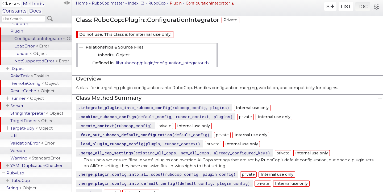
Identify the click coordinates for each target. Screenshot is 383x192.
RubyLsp (15, 172)
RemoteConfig (34, 83)
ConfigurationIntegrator (43, 38)
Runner (27, 98)
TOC (363, 6)
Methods (33, 4)
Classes (11, 4)
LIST (346, 6)
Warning (35, 158)
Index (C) (136, 3)
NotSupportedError (41, 60)
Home (82, 3)
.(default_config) (144, 134)
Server (16, 105)
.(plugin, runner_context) (139, 143)
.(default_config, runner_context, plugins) (155, 116)
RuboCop (20, 180)
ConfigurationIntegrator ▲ (210, 3)
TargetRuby (31, 128)
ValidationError (32, 143)
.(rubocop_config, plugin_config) (157, 174)
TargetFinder (32, 120)
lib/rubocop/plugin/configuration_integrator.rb (162, 62)
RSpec (17, 68)
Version (17, 150)
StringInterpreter (36, 113)
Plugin (16, 31)
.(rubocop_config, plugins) (153, 107)
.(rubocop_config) (115, 125)
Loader (30, 53)
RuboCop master (108, 3)
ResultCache (32, 90)
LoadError (31, 46)
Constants (14, 11)
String (21, 187)
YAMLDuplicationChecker (36, 165)
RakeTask (29, 75)
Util (13, 135)
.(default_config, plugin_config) (164, 183)
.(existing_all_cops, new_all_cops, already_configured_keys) (174, 152)
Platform (19, 23)
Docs (35, 11)
